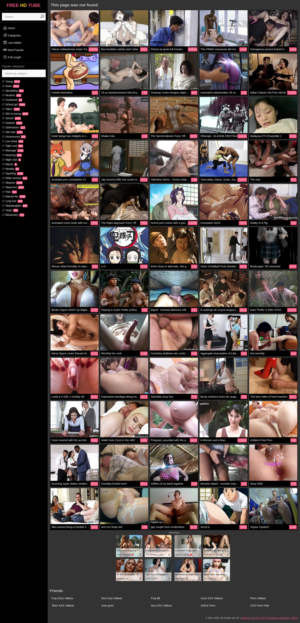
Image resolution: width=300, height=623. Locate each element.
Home (9, 28)
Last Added (12, 42)
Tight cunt (12, 145)
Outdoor (12, 122)
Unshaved (12, 99)
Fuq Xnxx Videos (62, 598)
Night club (11, 159)
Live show (12, 141)
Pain (9, 191)
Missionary (13, 214)
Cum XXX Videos (212, 598)
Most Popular (13, 50)
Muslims (11, 95)
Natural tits (13, 196)
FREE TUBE (23, 5)
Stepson (12, 182)
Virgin (10, 210)
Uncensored (14, 136)
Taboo (11, 109)
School (11, 118)
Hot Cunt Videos (111, 598)
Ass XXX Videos (161, 605)
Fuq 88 (155, 598)
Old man (12, 132)
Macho (9, 164)
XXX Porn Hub (259, 605)
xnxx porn (107, 605)
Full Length (12, 57)
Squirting (12, 173)
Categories (12, 35)
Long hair (12, 201)
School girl (13, 104)
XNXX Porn (208, 605)
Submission (13, 127)
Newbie (10, 168)
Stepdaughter (15, 205)
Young (11, 81)
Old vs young (15, 113)
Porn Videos (258, 598)
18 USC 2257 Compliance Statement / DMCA (275, 618)
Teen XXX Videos (63, 605)
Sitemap (245, 618)
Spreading (13, 90)
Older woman (14, 178)
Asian (10, 86)
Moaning (12, 155)
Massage (13, 150)
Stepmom (13, 187)
